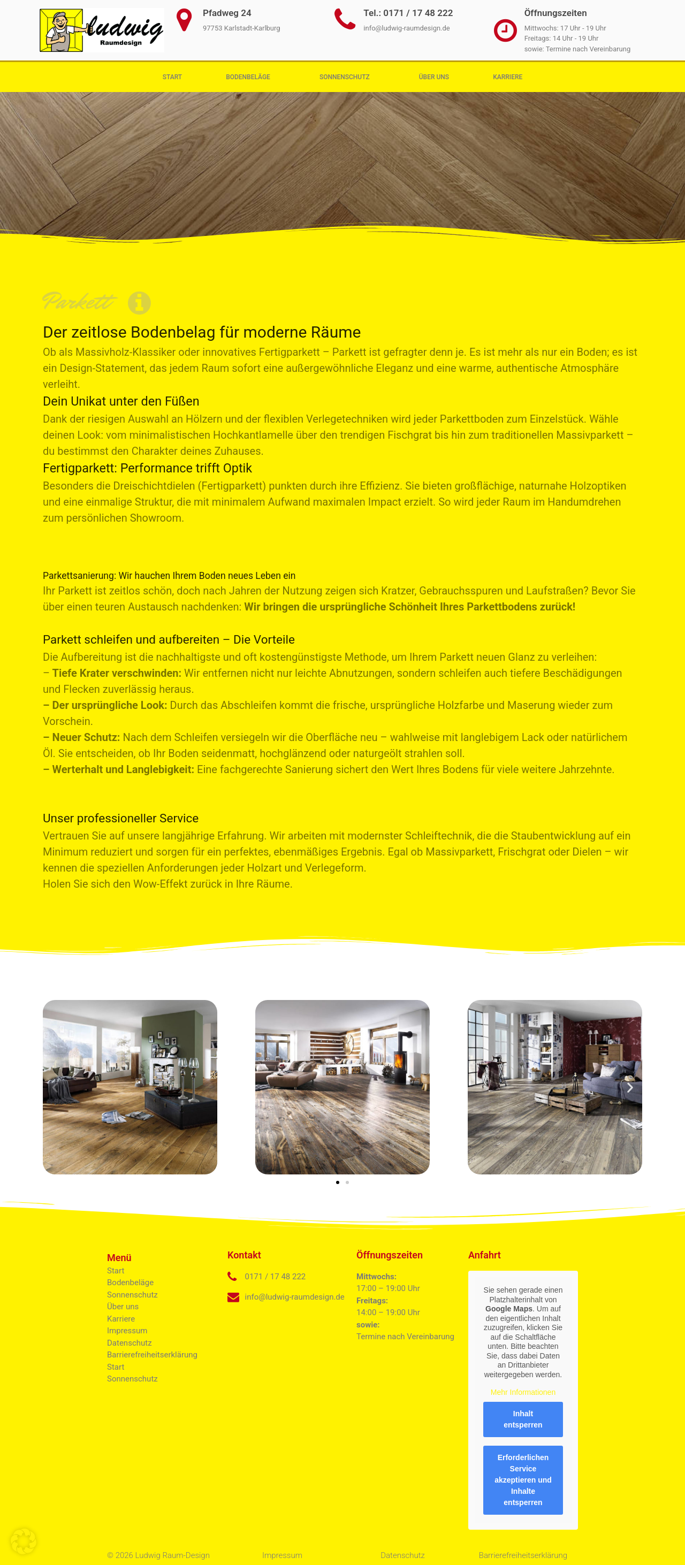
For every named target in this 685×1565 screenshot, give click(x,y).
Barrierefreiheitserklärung (152, 1355)
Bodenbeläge (251, 77)
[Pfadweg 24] (184, 19)
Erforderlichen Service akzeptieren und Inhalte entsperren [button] (523, 1479)
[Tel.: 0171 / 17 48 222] (344, 19)
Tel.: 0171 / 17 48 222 (408, 12)
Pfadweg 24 (227, 12)
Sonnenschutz (347, 77)
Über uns (434, 77)
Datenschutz (129, 1343)
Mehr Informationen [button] (523, 1392)
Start (172, 77)
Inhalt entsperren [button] (523, 1419)
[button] (55, 1087)
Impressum (127, 1330)
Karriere (507, 77)
